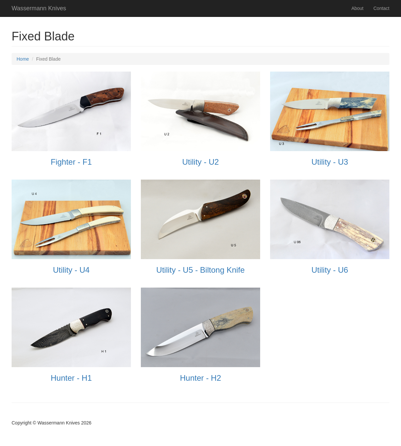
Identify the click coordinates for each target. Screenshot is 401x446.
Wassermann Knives (39, 8)
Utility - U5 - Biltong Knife (200, 269)
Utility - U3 (330, 161)
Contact (381, 8)
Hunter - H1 (71, 377)
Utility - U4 (71, 269)
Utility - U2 (200, 161)
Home (23, 59)
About (357, 8)
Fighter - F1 (71, 161)
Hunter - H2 (200, 377)
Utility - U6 (330, 269)
